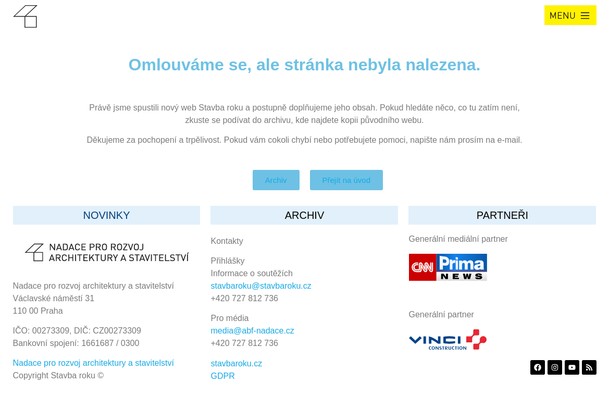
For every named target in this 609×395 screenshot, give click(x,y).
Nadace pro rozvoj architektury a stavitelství (93, 363)
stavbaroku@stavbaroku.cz (261, 285)
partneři (502, 215)
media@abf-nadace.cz (252, 330)
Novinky (106, 215)
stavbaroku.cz (237, 363)
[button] (570, 15)
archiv (305, 215)
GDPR (223, 376)
